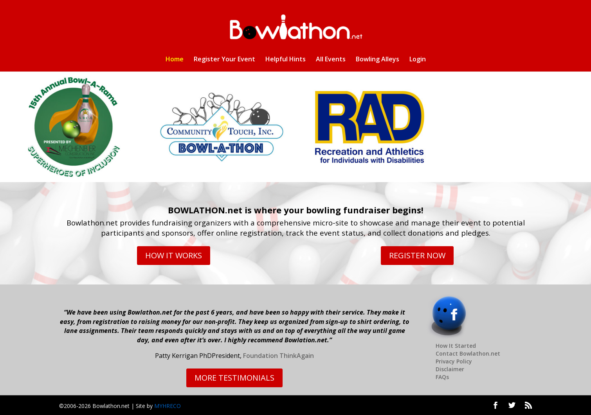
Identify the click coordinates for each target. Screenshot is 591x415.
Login (417, 59)
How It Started (456, 345)
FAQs (442, 377)
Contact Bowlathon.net (468, 353)
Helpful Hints (285, 59)
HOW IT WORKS (173, 255)
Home (175, 59)
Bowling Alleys (377, 59)
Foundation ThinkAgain (278, 355)
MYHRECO (167, 406)
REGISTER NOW (417, 255)
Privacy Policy (454, 361)
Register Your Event (224, 59)
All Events (331, 59)
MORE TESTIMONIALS (234, 377)
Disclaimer (450, 369)
